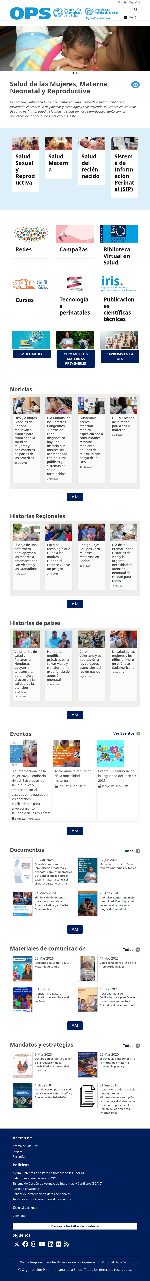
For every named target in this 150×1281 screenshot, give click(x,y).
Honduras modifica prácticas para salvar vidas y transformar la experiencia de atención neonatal (58, 665)
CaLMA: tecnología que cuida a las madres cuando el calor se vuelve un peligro (58, 556)
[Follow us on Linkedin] (50, 1245)
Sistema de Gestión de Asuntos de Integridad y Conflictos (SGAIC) (57, 1183)
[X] (17, 1245)
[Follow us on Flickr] (58, 1245)
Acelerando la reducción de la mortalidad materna (73, 775)
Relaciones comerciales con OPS (35, 1178)
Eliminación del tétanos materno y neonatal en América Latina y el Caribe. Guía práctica (52, 902)
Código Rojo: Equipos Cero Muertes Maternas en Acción (90, 552)
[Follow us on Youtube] (42, 1245)
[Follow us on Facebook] (25, 1245)
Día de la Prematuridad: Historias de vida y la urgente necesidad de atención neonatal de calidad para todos (123, 562)
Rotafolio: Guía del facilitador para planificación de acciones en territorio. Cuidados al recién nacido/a (118, 998)
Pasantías (19, 1156)
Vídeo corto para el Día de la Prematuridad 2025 (118, 964)
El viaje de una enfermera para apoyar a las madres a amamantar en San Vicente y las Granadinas (25, 556)
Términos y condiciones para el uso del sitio (42, 1199)
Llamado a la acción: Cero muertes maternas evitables (118, 865)
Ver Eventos (123, 732)
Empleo (18, 1151)
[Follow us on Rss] (66, 1245)
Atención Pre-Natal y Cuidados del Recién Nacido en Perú (52, 997)
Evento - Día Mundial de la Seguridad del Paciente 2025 (117, 775)
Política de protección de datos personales (42, 1193)
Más (74, 496)
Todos (128, 850)
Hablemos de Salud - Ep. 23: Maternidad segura (52, 964)
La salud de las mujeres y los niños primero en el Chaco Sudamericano (123, 659)
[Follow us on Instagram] (33, 1245)
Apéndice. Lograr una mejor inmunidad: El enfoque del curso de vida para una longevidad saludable (118, 902)
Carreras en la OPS (119, 356)
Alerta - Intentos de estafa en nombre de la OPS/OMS (49, 1172)
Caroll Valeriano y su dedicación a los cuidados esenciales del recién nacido (90, 661)
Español (134, 2)
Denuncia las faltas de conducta (75, 1226)
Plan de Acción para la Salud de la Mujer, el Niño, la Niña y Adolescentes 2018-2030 (53, 1092)
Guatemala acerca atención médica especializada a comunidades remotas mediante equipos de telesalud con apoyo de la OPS (91, 439)
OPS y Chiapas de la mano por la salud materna (123, 423)
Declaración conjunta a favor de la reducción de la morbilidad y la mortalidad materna (53, 1063)
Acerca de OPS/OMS (26, 1145)
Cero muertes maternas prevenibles (76, 358)
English (123, 2)
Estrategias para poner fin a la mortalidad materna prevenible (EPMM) (118, 1062)
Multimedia (31, 354)
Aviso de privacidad (26, 1188)
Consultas (19, 1215)
